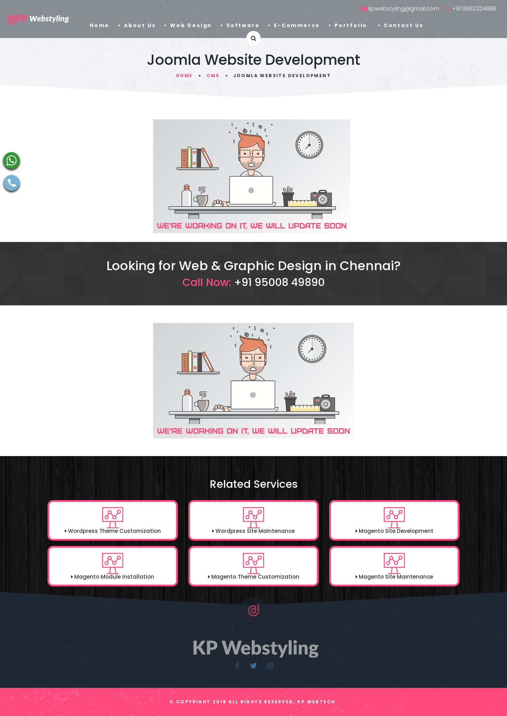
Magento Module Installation (113, 576)
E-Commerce (297, 25)
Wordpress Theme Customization (114, 531)
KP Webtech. (317, 702)
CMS (213, 76)
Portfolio (351, 25)
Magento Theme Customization (255, 576)
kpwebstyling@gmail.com (404, 9)
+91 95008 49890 (279, 282)
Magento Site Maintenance (396, 576)
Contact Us (404, 25)
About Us (140, 25)
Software (242, 25)
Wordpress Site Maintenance (255, 531)
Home (99, 25)
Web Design (191, 25)
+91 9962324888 (474, 9)
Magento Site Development (396, 531)
